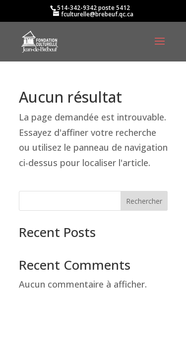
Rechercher (144, 201)
